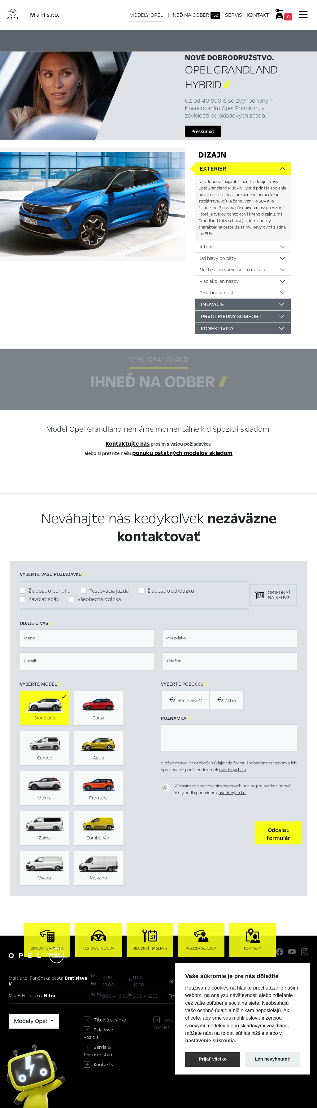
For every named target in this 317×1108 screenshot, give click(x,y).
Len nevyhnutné (272, 1059)
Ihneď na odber (194, 15)
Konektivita (217, 328)
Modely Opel (146, 15)
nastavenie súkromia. (210, 1040)
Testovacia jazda (109, 590)
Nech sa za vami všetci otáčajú (232, 270)
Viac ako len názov (219, 281)
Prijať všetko (213, 1059)
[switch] (166, 787)
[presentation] (208, 832)
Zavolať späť (43, 599)
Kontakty (104, 1064)
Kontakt (258, 15)
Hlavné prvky (104, 40)
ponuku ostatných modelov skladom (182, 453)
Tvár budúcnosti (217, 293)
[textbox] (87, 638)
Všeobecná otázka (99, 599)
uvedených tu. (232, 793)
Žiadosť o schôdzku (170, 590)
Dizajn (212, 154)
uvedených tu (232, 770)
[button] (278, 832)
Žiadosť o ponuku (49, 590)
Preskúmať (203, 131)
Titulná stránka (110, 1020)
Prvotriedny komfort (231, 316)
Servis (233, 15)
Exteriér (213, 169)
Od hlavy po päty (218, 258)
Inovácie (212, 304)
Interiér (207, 247)
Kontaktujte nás (128, 444)
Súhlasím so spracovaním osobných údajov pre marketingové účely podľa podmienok (232, 789)
